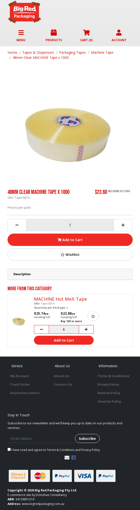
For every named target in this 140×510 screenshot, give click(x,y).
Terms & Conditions (113, 376)
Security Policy (109, 401)
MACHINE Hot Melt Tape (60, 299)
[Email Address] (41, 438)
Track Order (20, 384)
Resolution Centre (24, 393)
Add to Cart (70, 239)
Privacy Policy (108, 384)
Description (22, 274)
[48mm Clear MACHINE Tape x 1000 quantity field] (70, 225)
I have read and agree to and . (54, 450)
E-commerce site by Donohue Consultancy (37, 495)
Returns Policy (109, 393)
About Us (61, 376)
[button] (70, 254)
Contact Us (63, 384)
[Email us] (67, 457)
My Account (19, 376)
